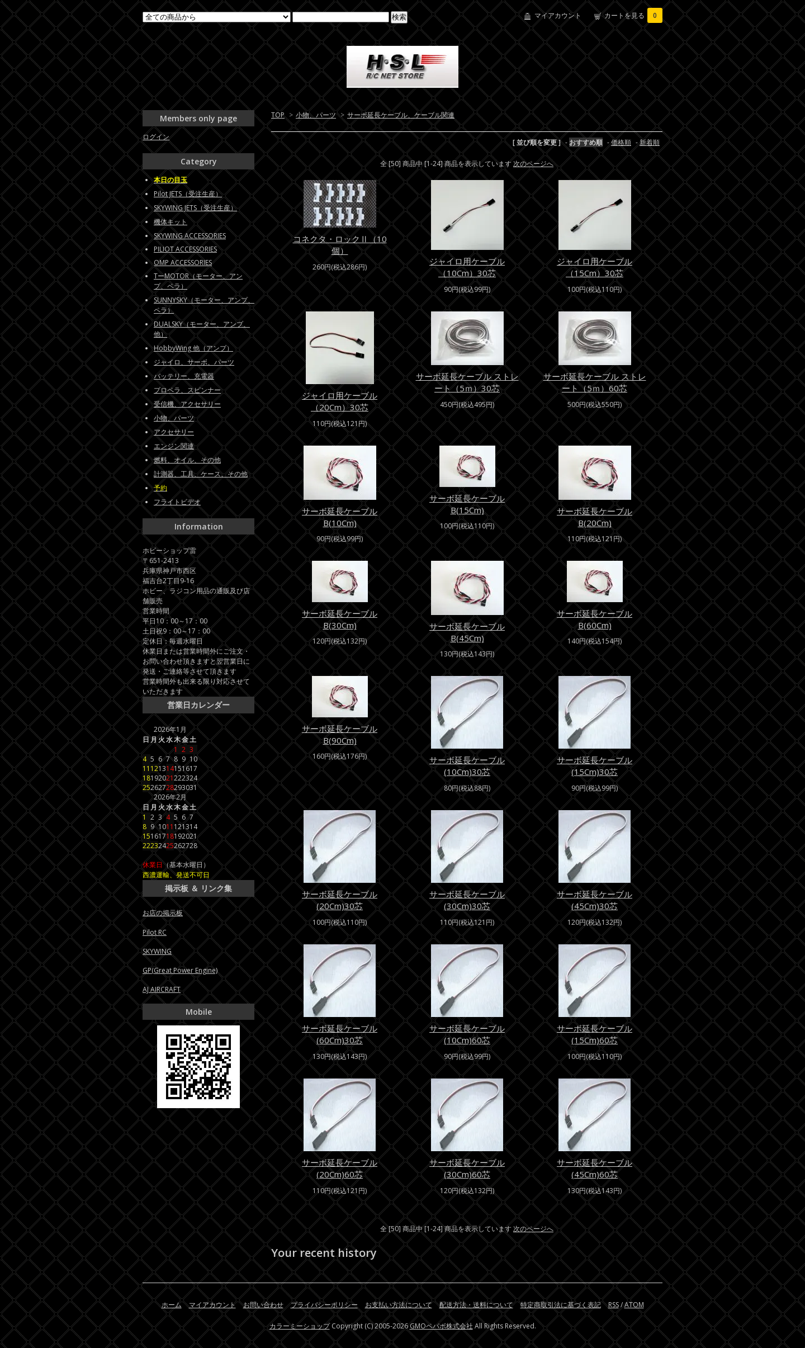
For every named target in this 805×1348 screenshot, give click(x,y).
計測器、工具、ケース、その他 (201, 474)
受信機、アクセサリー (187, 404)
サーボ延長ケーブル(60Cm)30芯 (339, 1034)
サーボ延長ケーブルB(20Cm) (594, 516)
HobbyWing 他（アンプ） (193, 348)
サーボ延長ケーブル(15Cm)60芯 (594, 1034)
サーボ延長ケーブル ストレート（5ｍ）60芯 (594, 382)
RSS (613, 1304)
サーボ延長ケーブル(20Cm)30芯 (339, 899)
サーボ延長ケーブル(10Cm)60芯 (467, 1034)
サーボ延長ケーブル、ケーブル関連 (400, 115)
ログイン (156, 136)
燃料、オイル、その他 (187, 460)
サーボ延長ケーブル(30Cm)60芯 (467, 1168)
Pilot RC (155, 932)
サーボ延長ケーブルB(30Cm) (339, 619)
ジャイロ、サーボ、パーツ (194, 362)
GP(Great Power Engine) (180, 970)
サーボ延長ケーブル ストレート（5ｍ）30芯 (467, 382)
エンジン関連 (174, 446)
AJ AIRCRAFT (162, 989)
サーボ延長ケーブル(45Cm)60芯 (594, 1168)
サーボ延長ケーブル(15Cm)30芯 (594, 765)
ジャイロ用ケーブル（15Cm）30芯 (594, 267)
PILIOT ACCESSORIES (185, 249)
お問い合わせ (263, 1304)
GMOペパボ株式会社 (441, 1326)
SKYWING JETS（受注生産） (195, 207)
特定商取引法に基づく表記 (560, 1304)
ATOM (634, 1304)
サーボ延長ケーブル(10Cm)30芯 (467, 765)
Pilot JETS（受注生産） (188, 193)
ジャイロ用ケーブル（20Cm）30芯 (339, 401)
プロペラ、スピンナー (187, 390)
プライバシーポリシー (324, 1304)
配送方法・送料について (476, 1304)
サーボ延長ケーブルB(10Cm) (339, 516)
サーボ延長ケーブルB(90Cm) (339, 734)
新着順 (650, 142)
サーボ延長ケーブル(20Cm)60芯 (339, 1168)
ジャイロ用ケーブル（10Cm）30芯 (467, 267)
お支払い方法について (398, 1304)
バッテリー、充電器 (184, 376)
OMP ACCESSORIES (183, 262)
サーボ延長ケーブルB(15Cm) (467, 504)
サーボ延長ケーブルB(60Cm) (594, 619)
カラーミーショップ (299, 1326)
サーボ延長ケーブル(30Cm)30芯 (467, 899)
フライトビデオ (177, 502)
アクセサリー (174, 432)
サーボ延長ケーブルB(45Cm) (467, 632)
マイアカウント (557, 15)
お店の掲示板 (163, 912)
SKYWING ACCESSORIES (190, 235)
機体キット (170, 221)
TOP (278, 115)
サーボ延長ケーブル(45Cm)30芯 (594, 899)
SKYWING (157, 951)
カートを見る (633, 15)
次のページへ (533, 163)
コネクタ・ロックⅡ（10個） (340, 244)
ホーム (172, 1304)
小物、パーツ (316, 115)
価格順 (621, 142)
